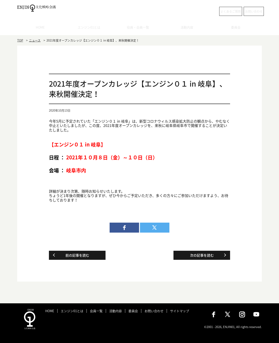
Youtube (256, 314)
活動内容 (188, 28)
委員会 (237, 28)
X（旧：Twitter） (227, 314)
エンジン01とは (91, 28)
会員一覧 (96, 311)
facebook (124, 228)
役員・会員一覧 (140, 28)
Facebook (213, 314)
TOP (20, 40)
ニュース (35, 40)
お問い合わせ (244, 11)
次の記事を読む (202, 255)
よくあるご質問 (204, 11)
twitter (154, 228)
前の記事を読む (77, 255)
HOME (42, 28)
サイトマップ (179, 311)
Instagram (242, 314)
